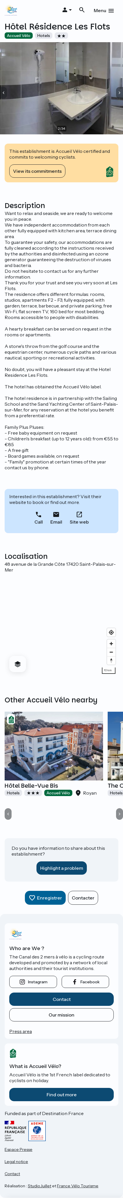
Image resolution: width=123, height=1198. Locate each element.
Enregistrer (49, 898)
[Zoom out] (111, 652)
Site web (79, 522)
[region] (61, 625)
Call (38, 522)
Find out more (62, 1094)
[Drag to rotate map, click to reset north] (111, 660)
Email (56, 522)
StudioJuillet (39, 1185)
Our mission (61, 1015)
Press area (20, 1031)
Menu (100, 10)
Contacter (83, 898)
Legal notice (16, 1161)
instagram (37, 981)
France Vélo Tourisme (77, 1185)
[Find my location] (111, 632)
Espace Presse (18, 1149)
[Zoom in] (111, 643)
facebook (90, 981)
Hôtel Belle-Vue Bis (31, 786)
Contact (62, 999)
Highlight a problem (61, 868)
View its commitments (37, 171)
